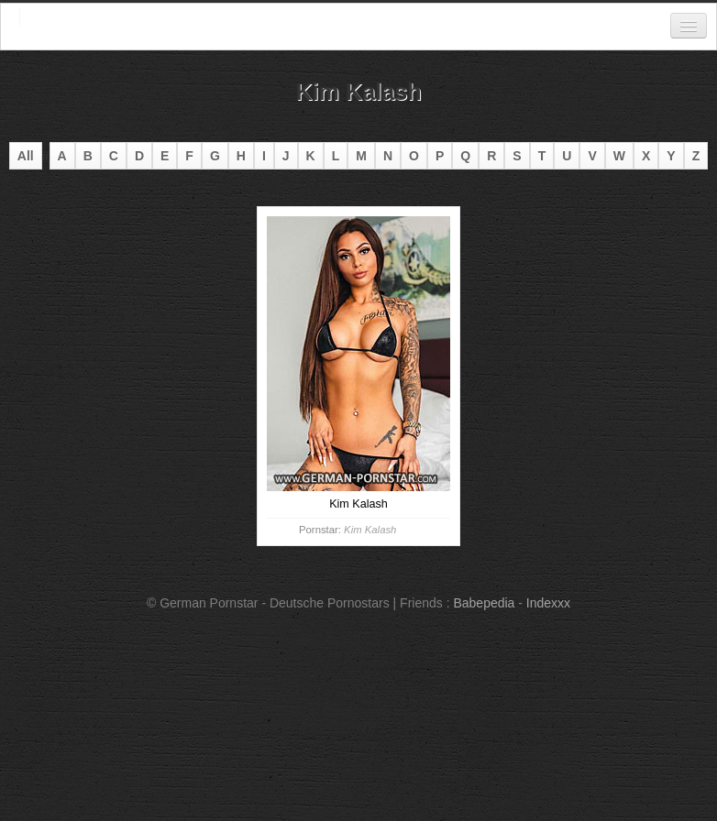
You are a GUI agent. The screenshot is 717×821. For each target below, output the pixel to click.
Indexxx (548, 603)
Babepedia (483, 603)
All (25, 155)
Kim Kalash (370, 529)
